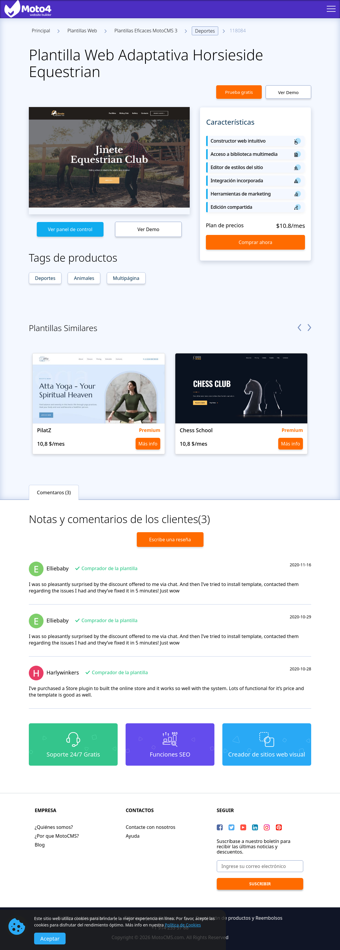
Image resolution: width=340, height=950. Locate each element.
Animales (84, 278)
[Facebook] (220, 827)
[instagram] (267, 827)
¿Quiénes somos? (54, 827)
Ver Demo (288, 92)
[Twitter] (231, 827)
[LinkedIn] (255, 827)
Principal (41, 30)
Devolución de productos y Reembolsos (239, 918)
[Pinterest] (279, 827)
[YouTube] (243, 827)
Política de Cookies (183, 925)
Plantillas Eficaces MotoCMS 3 (145, 30)
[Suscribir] (260, 884)
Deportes (205, 31)
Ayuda (132, 836)
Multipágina (126, 278)
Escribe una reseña (170, 539)
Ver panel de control (70, 229)
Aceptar (49, 938)
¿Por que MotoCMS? (57, 836)
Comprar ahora (255, 242)
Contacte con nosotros (150, 827)
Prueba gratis (239, 92)
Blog (40, 845)
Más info (148, 443)
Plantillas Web (82, 30)
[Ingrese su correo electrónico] (260, 866)
